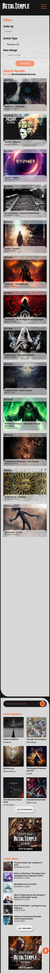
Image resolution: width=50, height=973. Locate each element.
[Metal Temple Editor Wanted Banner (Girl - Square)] (25, 850)
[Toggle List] (44, 31)
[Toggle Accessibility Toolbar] (45, 950)
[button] (25, 44)
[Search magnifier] (42, 704)
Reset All (25, 63)
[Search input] (22, 704)
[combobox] (22, 31)
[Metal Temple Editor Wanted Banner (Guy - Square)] (25, 969)
